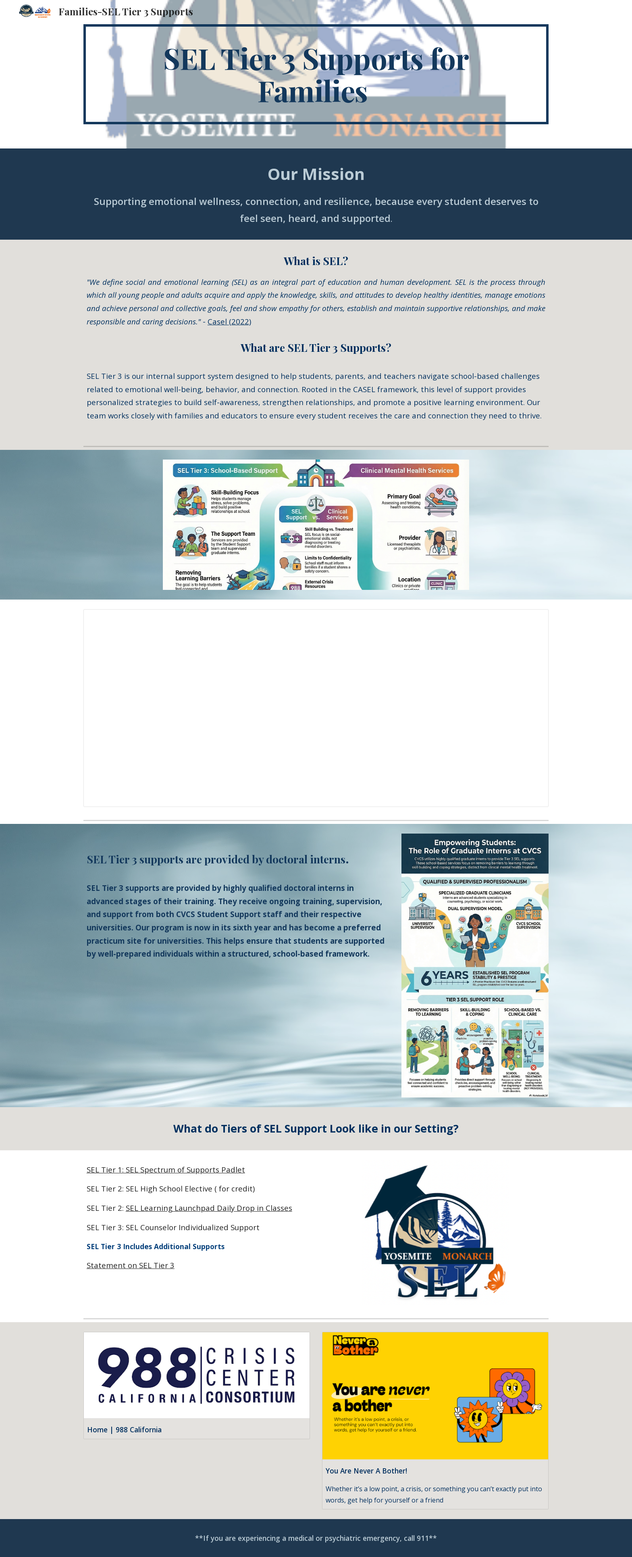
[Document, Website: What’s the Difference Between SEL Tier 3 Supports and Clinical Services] (316, 708)
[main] (316, 74)
